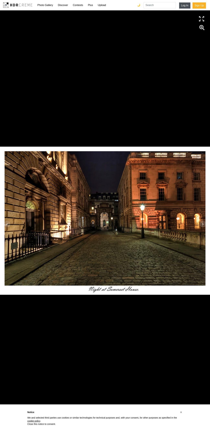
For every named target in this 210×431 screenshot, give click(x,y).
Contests (78, 5)
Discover (63, 5)
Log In (184, 5)
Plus (90, 5)
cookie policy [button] (33, 421)
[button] (181, 412)
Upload (102, 5)
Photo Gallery (45, 5)
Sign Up (199, 5)
